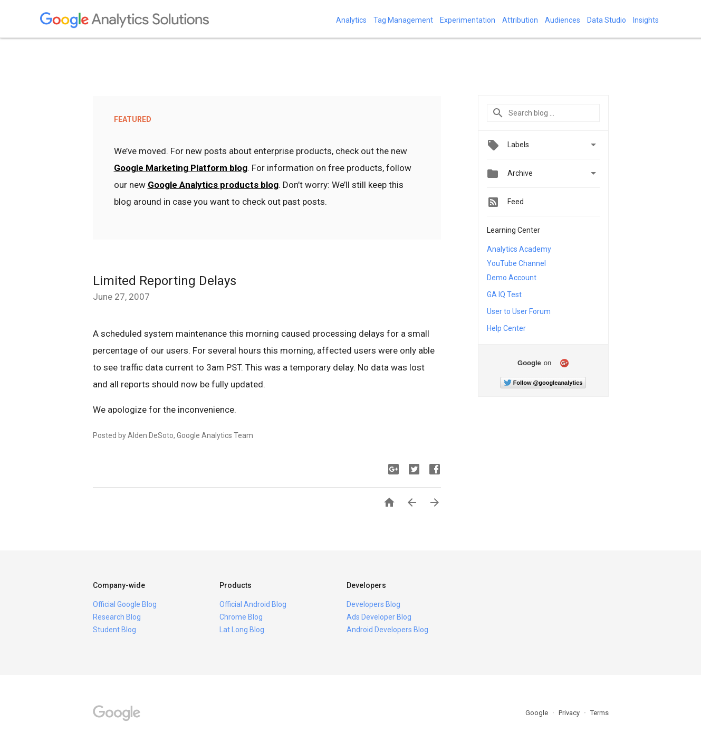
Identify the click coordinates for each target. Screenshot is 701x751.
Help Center (506, 328)
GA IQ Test (504, 294)
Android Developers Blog (387, 629)
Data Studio (606, 20)
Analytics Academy (519, 249)
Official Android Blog (252, 604)
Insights (646, 20)
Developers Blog (373, 604)
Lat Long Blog (241, 629)
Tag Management (403, 20)
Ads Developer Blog (379, 617)
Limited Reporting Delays (164, 280)
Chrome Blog (241, 617)
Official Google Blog (125, 604)
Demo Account (511, 277)
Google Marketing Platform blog (180, 168)
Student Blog (114, 629)
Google (537, 713)
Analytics (351, 20)
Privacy (570, 713)
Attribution (520, 20)
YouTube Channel (516, 263)
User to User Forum (519, 311)
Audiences (562, 20)
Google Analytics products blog (213, 184)
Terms (599, 713)
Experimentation (467, 20)
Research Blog (117, 617)
